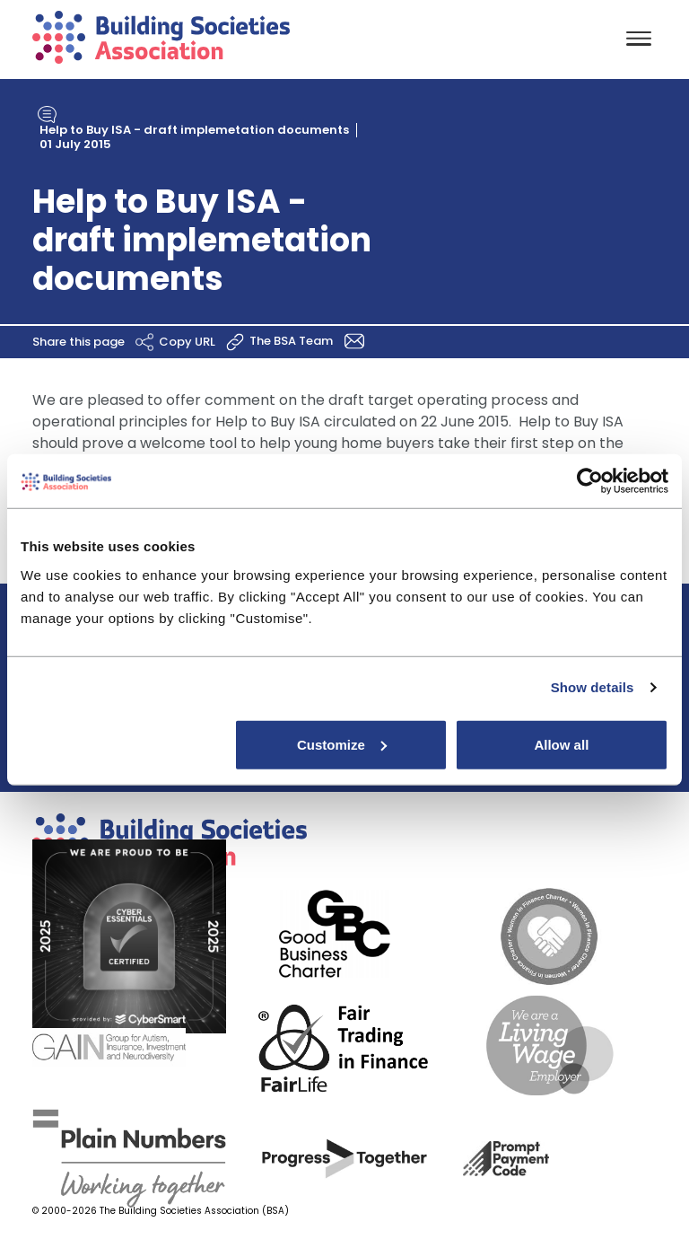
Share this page (95, 341)
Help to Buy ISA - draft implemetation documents (194, 129)
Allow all (561, 743)
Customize (342, 743)
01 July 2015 (75, 144)
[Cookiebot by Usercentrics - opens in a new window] (589, 481)
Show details (592, 687)
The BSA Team (310, 339)
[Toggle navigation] (639, 40)
